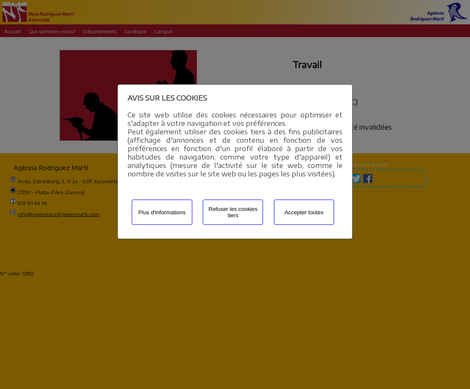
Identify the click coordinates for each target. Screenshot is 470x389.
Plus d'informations (162, 212)
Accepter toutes (304, 212)
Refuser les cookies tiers (233, 212)
